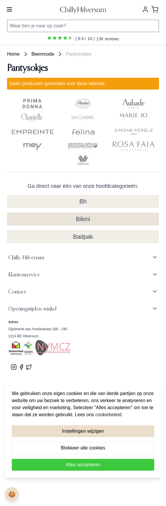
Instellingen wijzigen (83, 431)
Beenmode (42, 54)
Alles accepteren (83, 464)
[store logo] (83, 9)
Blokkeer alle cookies (83, 447)
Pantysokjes (78, 54)
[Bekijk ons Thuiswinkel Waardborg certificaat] (16, 348)
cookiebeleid (108, 414)
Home (13, 54)
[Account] (145, 9)
